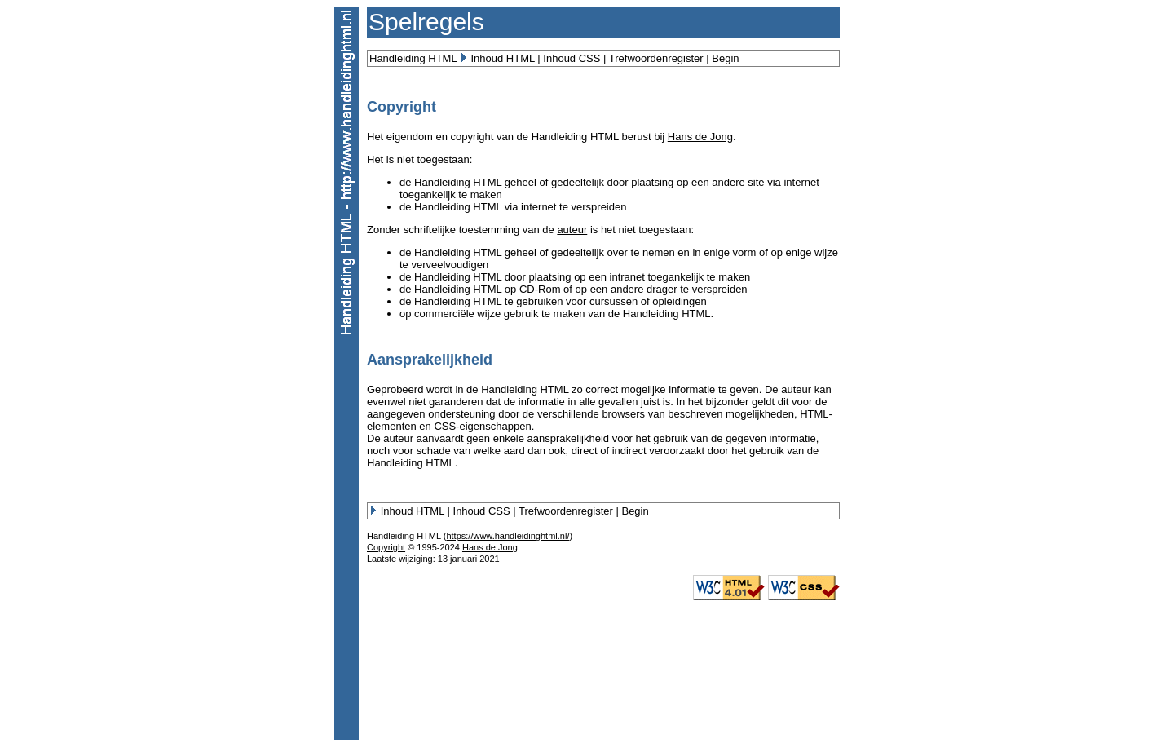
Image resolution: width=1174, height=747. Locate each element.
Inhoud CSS (571, 58)
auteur (572, 229)
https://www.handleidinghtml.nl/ (507, 536)
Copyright (386, 547)
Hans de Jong (700, 136)
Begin (725, 58)
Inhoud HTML (502, 58)
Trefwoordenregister (656, 58)
